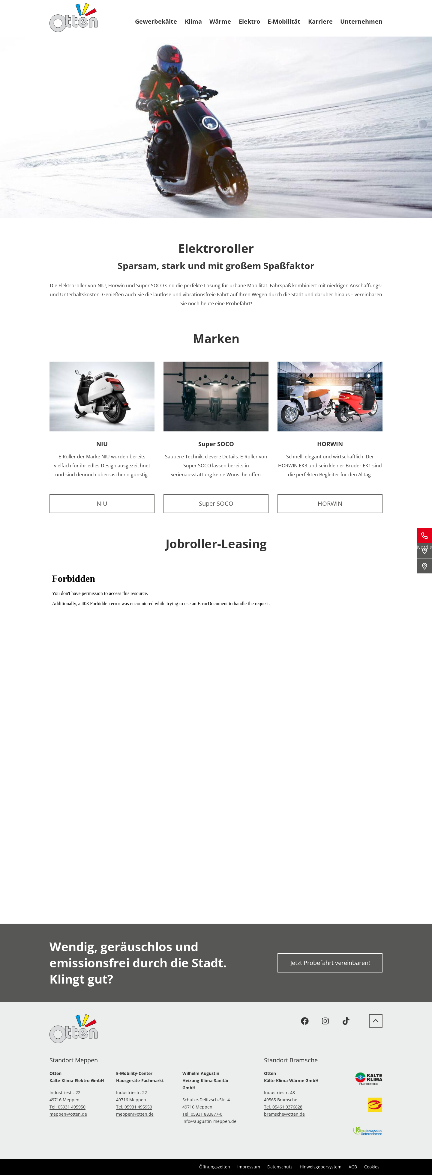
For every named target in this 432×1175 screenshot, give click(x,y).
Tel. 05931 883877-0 (202, 1114)
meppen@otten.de (68, 1114)
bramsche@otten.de (284, 1114)
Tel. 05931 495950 (68, 1107)
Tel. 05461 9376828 (283, 1107)
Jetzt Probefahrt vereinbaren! (330, 963)
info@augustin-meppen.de (209, 1121)
